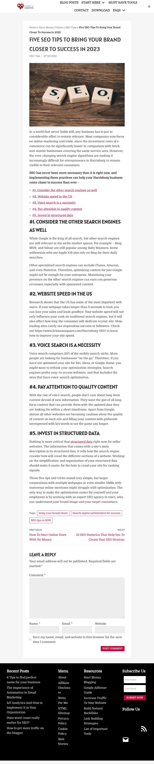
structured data (82, 444)
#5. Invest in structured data (52, 216)
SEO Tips (70, 27)
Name (34, 626)
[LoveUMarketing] (26, 6)
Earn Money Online (51, 27)
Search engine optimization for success (97, 515)
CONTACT (81, 10)
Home (33, 27)
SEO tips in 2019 (41, 523)
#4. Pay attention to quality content (57, 209)
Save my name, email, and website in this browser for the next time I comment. (77, 642)
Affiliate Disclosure (63, 690)
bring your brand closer (53, 515)
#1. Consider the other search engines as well (64, 191)
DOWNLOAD (101, 10)
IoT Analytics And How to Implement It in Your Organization (25, 710)
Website (100, 626)
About (62, 680)
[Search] (149, 6)
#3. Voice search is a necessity (54, 203)
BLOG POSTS (68, 2)
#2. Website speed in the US (52, 197)
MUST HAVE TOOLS (123, 2)
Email (67, 626)
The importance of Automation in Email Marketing (22, 695)
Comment (37, 578)
